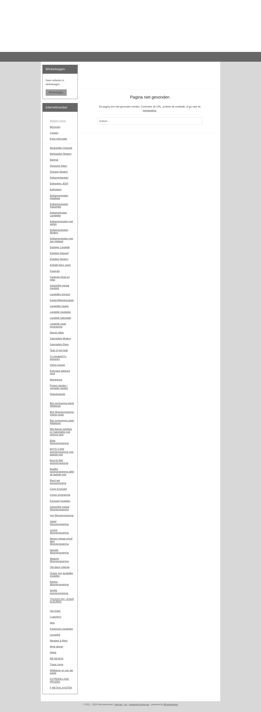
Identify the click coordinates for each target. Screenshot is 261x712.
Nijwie (53, 652)
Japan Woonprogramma (59, 522)
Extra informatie (58, 138)
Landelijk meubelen (60, 312)
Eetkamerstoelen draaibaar (59, 197)
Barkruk (54, 159)
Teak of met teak (59, 350)
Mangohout (56, 379)
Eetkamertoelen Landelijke (58, 214)
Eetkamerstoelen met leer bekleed (61, 240)
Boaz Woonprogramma (59, 442)
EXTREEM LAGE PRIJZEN (59, 680)
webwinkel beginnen (139, 704)
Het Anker (55, 611)
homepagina (149, 110)
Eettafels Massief (59, 253)
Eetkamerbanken (59, 177)
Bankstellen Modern (61, 153)
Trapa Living (56, 664)
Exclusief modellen (60, 501)
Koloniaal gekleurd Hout (60, 372)
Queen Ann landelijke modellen (61, 574)
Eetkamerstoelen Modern (59, 231)
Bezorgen (55, 127)
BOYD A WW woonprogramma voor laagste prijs (62, 452)
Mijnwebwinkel (171, 704)
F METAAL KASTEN (61, 687)
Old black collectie (60, 567)
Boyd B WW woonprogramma (59, 462)
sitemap (119, 704)
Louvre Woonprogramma (59, 531)
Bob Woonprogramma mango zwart (62, 413)
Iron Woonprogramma (62, 515)
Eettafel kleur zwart (60, 265)
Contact (54, 133)
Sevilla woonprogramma (59, 592)
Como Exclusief (58, 489)
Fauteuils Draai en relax (60, 278)
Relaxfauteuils (57, 394)
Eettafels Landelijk (60, 247)
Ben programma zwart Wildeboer (62, 422)
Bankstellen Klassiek (61, 148)
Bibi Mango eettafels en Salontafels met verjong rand (61, 432)
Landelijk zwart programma (58, 325)
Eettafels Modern (59, 259)
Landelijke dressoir (60, 294)
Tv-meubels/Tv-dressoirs (58, 358)
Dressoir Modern (59, 171)
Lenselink (55, 634)
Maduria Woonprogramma (59, 560)
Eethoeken (56, 189)
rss (125, 704)
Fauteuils (55, 271)
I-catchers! (55, 616)
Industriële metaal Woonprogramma (59, 508)
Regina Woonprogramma (59, 583)
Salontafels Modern (60, 338)
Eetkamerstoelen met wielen (61, 223)
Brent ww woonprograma (58, 482)
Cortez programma (60, 495)
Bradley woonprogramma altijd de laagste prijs (62, 472)
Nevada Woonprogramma (59, 551)
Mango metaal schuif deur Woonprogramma (61, 541)
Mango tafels (57, 332)
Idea (52, 622)
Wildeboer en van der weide (61, 672)
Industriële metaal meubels (59, 287)
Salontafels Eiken (59, 344)
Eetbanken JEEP (59, 183)
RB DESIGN (56, 658)
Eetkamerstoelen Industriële (59, 205)
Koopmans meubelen (61, 629)
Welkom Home (58, 121)
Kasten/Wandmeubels (62, 300)
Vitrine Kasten (57, 365)
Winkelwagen (56, 92)
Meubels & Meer (59, 640)
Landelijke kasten (59, 306)
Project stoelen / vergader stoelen (59, 387)
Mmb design (56, 646)
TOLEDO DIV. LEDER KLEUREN (62, 600)
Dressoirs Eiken (58, 166)
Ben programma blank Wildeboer (62, 404)
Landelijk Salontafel (60, 318)
